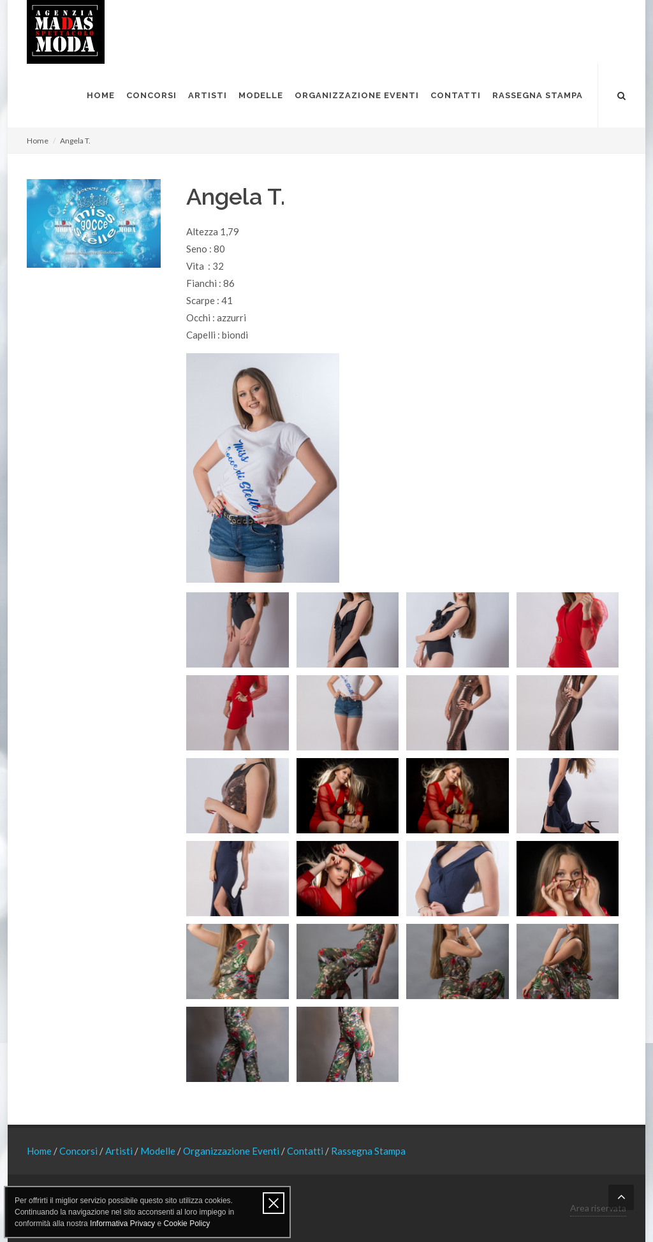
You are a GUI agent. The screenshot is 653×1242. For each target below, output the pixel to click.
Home (37, 140)
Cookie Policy (186, 1223)
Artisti (120, 1151)
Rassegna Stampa (368, 1151)
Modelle (158, 1151)
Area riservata (598, 1207)
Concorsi (79, 1151)
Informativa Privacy (122, 1223)
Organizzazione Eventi (232, 1151)
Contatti (306, 1151)
